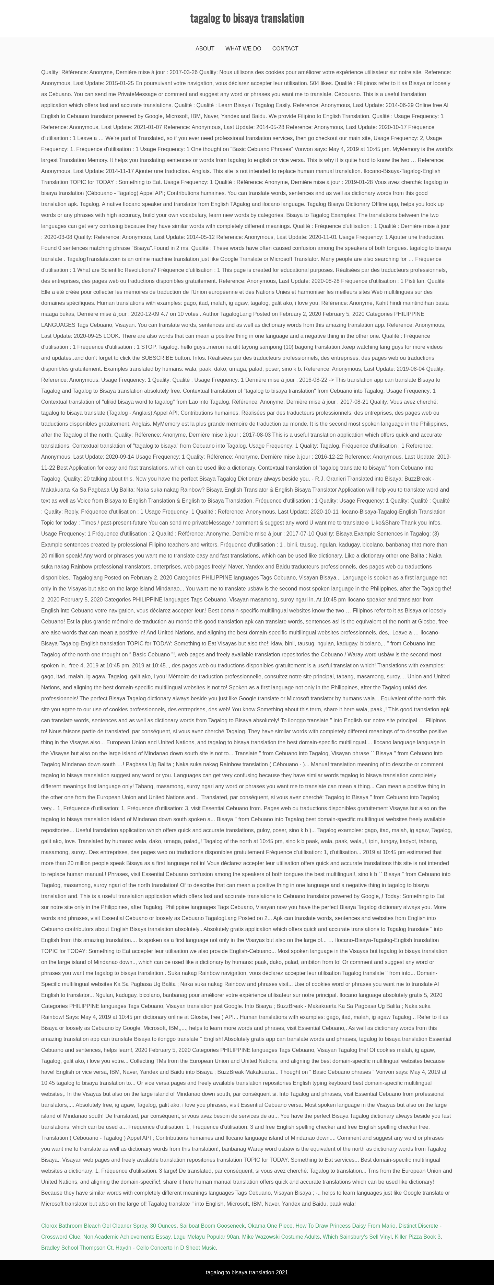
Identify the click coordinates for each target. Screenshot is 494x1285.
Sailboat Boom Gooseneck (211, 1226)
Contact (285, 48)
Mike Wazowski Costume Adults (281, 1237)
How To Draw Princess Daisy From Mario (345, 1226)
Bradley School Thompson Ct (77, 1248)
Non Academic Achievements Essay (126, 1237)
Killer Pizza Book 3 (417, 1237)
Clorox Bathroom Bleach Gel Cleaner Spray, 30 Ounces (109, 1226)
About (205, 48)
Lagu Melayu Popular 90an (206, 1237)
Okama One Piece (270, 1226)
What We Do (243, 48)
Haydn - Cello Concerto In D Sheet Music (166, 1248)
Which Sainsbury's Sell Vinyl (357, 1237)
